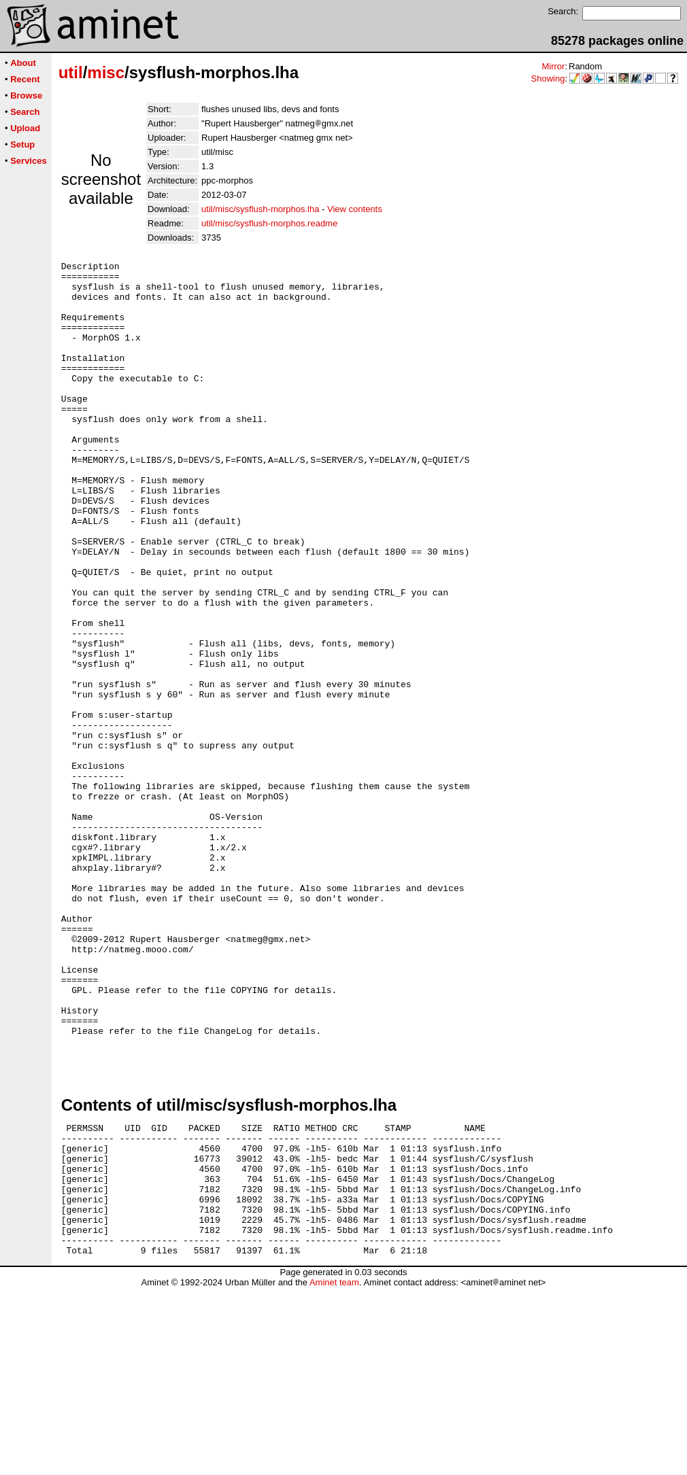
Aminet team (334, 1470)
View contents (354, 209)
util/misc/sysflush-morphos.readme (269, 223)
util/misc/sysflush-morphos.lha (260, 209)
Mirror (553, 66)
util (70, 72)
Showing (548, 78)
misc (105, 72)
